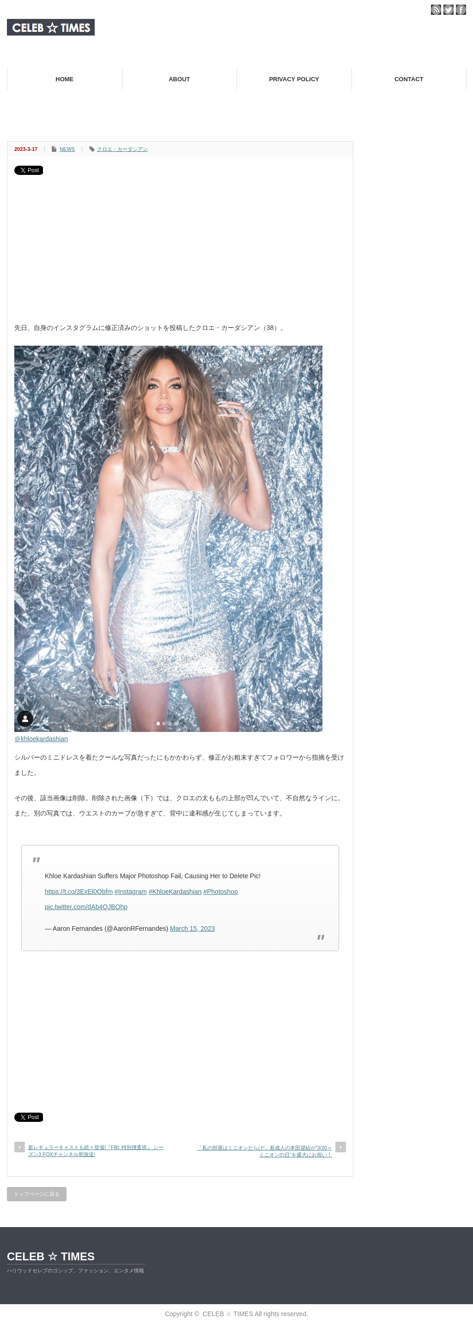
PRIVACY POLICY (294, 79)
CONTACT (409, 79)
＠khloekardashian (41, 739)
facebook (461, 10)
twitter (448, 10)
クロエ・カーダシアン (122, 149)
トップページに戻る (37, 1194)
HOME (64, 79)
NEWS (67, 149)
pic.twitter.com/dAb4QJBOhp (86, 907)
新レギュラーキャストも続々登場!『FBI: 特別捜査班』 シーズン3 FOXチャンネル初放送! (96, 1150)
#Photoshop (220, 891)
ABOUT (179, 79)
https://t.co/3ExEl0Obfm (79, 891)
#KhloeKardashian (175, 891)
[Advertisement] (180, 244)
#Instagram (131, 891)
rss (436, 10)
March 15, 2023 (192, 928)
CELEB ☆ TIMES (51, 1256)
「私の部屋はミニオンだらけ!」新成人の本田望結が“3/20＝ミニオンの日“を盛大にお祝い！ (264, 1151)
